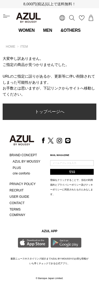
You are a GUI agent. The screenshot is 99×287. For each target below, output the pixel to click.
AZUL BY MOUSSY (26, 161)
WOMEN (26, 30)
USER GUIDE (19, 197)
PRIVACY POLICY (23, 184)
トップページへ (49, 111)
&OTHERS (71, 30)
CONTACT (17, 203)
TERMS (15, 209)
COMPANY (17, 215)
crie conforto (21, 173)
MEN (47, 30)
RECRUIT (16, 190)
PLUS (17, 168)
